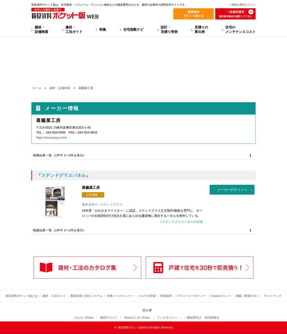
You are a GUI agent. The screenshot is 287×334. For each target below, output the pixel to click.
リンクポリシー (167, 317)
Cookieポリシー (221, 296)
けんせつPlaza (83, 317)
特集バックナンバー (120, 296)
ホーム (37, 88)
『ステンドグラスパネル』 (63, 175)
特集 (102, 29)
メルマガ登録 (147, 296)
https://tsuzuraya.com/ (51, 137)
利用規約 (166, 296)
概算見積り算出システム (86, 296)
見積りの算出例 (201, 29)
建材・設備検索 (41, 29)
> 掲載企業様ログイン (242, 4)
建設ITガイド (108, 317)
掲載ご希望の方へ (247, 296)
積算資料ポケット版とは (22, 296)
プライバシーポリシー (191, 296)
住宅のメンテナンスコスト (240, 29)
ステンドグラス (112, 204)
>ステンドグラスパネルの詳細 (181, 221)
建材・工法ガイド (73, 29)
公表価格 (92, 194)
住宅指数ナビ (133, 29)
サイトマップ (272, 296)
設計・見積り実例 (169, 29)
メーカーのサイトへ (232, 189)
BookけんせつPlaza (137, 317)
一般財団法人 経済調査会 (201, 317)
